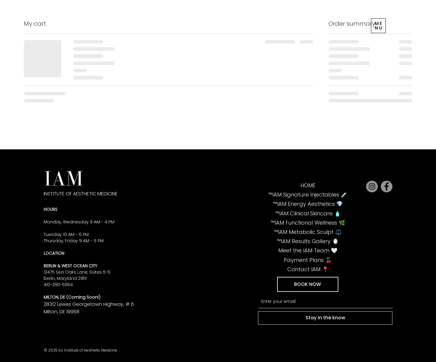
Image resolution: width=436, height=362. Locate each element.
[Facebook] (386, 186)
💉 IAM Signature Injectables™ (307, 194)
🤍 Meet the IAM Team (307, 250)
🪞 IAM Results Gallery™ (308, 241)
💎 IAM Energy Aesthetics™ (308, 204)
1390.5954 (54, 343)
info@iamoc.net (84, 343)
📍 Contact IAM (307, 269)
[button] (307, 284)
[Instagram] (372, 186)
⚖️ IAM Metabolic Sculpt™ (308, 232)
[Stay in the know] (325, 317)
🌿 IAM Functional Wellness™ (308, 222)
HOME (307, 185)
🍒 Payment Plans (308, 260)
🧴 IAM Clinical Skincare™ (308, 213)
